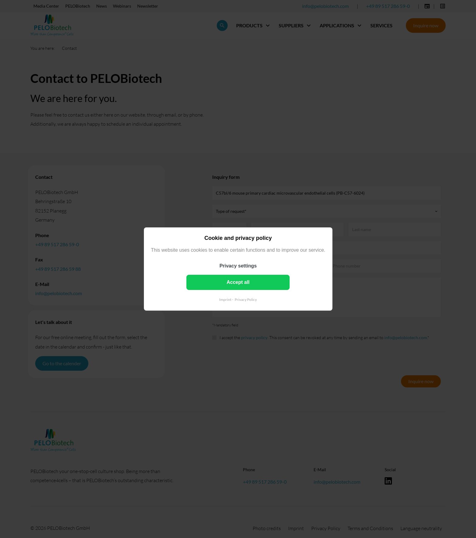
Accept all (238, 282)
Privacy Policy (246, 299)
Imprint (225, 299)
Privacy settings (238, 265)
